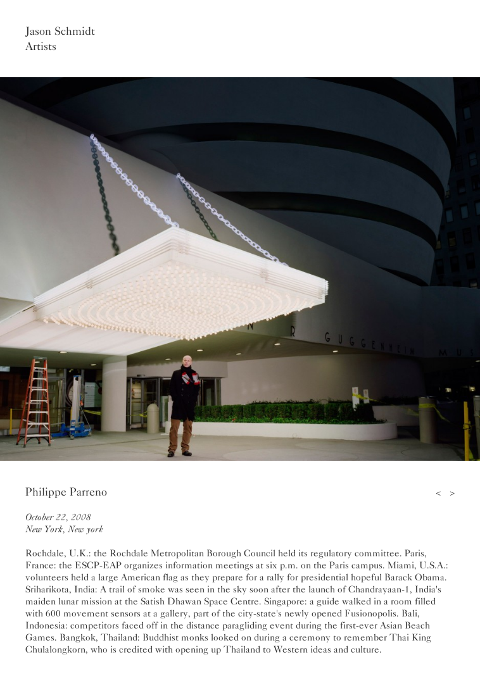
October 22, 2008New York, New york (64, 523)
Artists (40, 46)
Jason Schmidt (60, 31)
